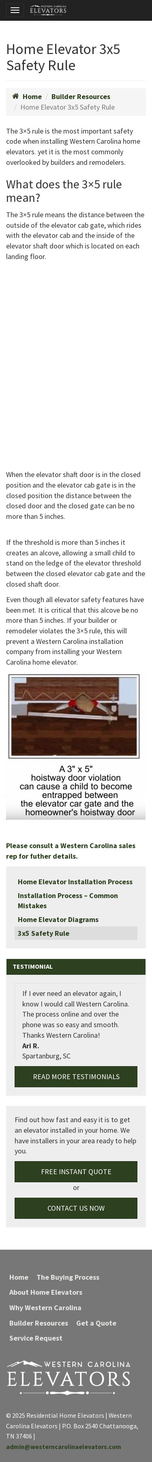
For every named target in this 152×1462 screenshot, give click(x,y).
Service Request (35, 1338)
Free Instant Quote (76, 1171)
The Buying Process (67, 1277)
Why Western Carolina (45, 1307)
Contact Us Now (76, 1208)
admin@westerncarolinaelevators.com (63, 1447)
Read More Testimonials (76, 1076)
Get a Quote (96, 1323)
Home (27, 96)
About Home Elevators (45, 1292)
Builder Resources (80, 96)
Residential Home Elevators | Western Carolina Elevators (48, 10)
